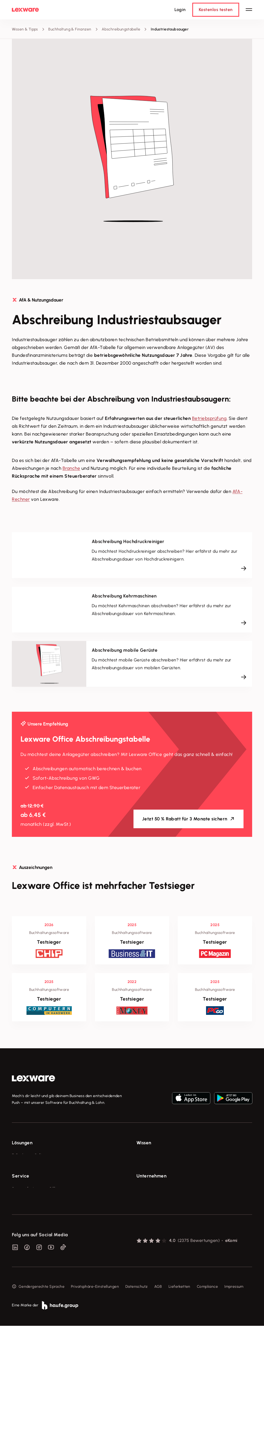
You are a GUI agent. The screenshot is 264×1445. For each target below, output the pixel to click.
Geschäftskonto (26, 1195)
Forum (17, 1304)
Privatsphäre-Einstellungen (95, 1406)
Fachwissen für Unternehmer (162, 1155)
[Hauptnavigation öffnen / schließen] (249, 9)
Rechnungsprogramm (31, 1165)
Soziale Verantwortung (157, 1264)
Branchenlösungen (28, 1205)
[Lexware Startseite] (25, 9)
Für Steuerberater (28, 1264)
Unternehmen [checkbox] (151, 1231)
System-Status (25, 1254)
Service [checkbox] (20, 1231)
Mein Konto (22, 1314)
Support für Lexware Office (36, 1244)
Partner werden (26, 1274)
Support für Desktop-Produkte (38, 1294)
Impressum (234, 1406)
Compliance (207, 1406)
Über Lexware (148, 1244)
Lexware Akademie (153, 1175)
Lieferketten (179, 1406)
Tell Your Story (149, 1185)
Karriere (143, 1274)
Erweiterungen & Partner (34, 1215)
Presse (142, 1254)
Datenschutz (136, 1406)
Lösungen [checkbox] (22, 1142)
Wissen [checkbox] (143, 1142)
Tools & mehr (148, 1165)
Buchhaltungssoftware (32, 1175)
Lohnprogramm (25, 1185)
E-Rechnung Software (32, 1155)
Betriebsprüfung (209, 418)
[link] (33, 1078)
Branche (71, 468)
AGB (158, 1406)
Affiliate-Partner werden (34, 1284)
